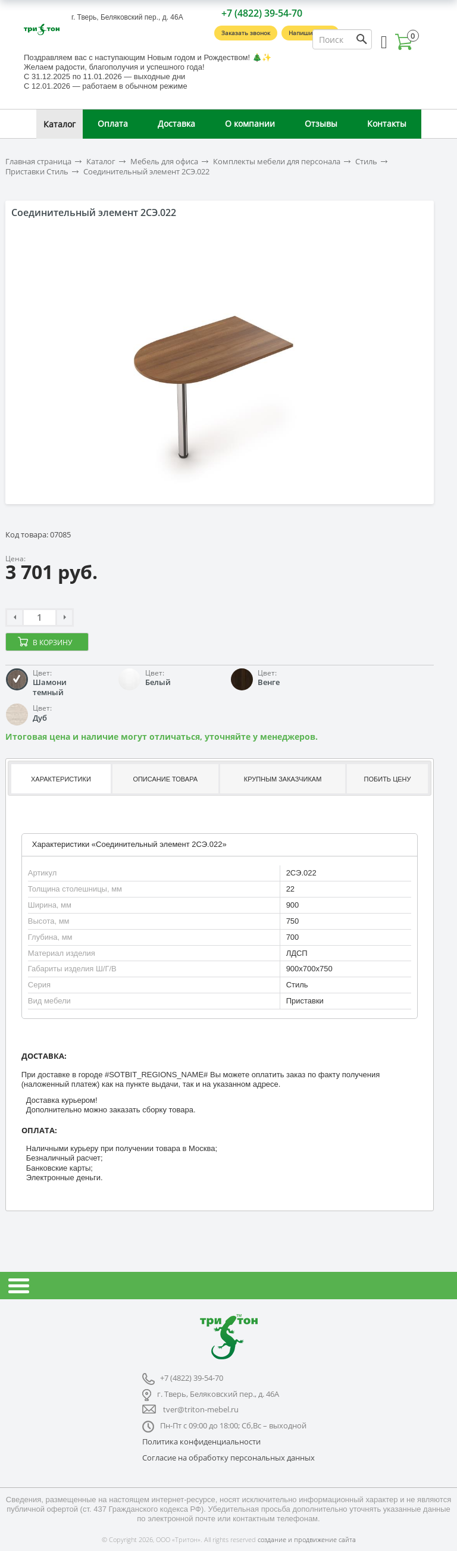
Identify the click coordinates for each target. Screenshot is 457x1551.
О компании (250, 123)
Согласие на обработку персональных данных (228, 1457)
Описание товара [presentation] (165, 779)
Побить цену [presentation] (387, 779)
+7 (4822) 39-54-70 (261, 13)
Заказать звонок (245, 33)
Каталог (59, 124)
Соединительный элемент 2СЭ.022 (146, 172)
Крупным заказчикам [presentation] (282, 779)
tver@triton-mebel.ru (201, 1409)
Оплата (113, 123)
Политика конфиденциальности (201, 1441)
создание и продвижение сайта (307, 1539)
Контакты (386, 123)
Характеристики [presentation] (61, 779)
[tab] (60, 778)
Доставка (176, 123)
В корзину (52, 642)
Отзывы (321, 123)
